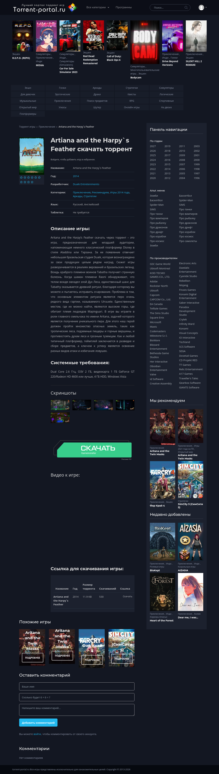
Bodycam (135, 77)
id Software (156, 379)
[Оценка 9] (28, 182)
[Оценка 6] (39, 177)
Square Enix (157, 317)
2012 (167, 178)
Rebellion (184, 280)
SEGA (182, 351)
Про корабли (158, 236)
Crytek (183, 319)
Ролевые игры (157, 566)
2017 (167, 155)
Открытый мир (185, 452)
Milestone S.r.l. (158, 335)
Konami (183, 328)
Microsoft (155, 322)
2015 (167, 164)
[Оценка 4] (32, 177)
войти (37, 734)
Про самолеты (188, 241)
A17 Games (186, 373)
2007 (182, 164)
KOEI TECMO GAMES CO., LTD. (160, 274)
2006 (182, 169)
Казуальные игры (186, 566)
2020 (153, 178)
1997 (197, 173)
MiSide (40, 65)
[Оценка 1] (21, 177)
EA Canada (156, 304)
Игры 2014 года (120, 192)
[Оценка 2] (24, 177)
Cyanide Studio (188, 276)
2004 (182, 178)
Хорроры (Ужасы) (158, 616)
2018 (167, 150)
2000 (197, 159)
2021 (153, 173)
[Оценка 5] (35, 177)
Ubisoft (154, 290)
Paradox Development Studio (187, 310)
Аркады (77, 196)
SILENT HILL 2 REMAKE (194, 63)
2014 (76, 176)
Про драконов (159, 227)
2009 (182, 155)
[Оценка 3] (28, 177)
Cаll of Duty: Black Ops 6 (114, 58)
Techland (184, 342)
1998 (197, 169)
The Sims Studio (159, 313)
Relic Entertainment (191, 369)
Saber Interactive (189, 302)
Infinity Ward (186, 324)
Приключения (44, 57)
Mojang (183, 285)
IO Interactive (187, 337)
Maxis (153, 326)
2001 (197, 155)
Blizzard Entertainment (158, 346)
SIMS (153, 209)
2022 (153, 169)
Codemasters (158, 331)
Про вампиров (159, 218)
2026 (153, 150)
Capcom (155, 295)
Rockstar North (159, 286)
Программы (124, 7)
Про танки (156, 213)
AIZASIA (183, 570)
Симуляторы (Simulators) (67, 63)
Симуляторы (43, 54)
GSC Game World (160, 264)
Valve (153, 374)
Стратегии (90, 196)
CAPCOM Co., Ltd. (160, 299)
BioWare (155, 340)
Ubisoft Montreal (160, 268)
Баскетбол (156, 200)
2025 (153, 155)
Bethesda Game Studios (159, 355)
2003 (197, 146)
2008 (182, 159)
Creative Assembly (161, 383)
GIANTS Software (189, 387)
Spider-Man (157, 204)
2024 (153, 159)
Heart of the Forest (161, 620)
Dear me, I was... (188, 617)
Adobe (154, 281)
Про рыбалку (158, 222)
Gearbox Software (190, 382)
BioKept (155, 570)
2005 (182, 173)
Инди (39, 61)
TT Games (185, 364)
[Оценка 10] (32, 182)
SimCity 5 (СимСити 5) (122, 644)
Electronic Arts (187, 263)
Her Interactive (159, 361)
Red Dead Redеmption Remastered (90, 59)
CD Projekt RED (188, 360)
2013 (167, 173)
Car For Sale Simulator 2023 (68, 70)
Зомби (154, 195)
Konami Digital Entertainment (187, 296)
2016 (167, 159)
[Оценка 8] (24, 182)
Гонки (174, 57)
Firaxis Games (187, 289)
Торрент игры (27, 126)
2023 (153, 164)
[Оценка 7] (21, 182)
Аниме (197, 613)
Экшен (16, 54)
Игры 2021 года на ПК (188, 447)
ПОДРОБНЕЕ (32, 657)
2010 (182, 150)
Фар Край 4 (157, 505)
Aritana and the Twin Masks (159, 453)
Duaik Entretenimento (86, 184)
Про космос (157, 241)
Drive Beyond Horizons (170, 63)
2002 (197, 150)
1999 (197, 164)
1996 (197, 178)
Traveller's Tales (188, 378)
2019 (167, 146)
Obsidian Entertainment (158, 368)
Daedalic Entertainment (187, 269)
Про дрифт (156, 232)
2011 (182, 146)
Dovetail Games (188, 355)
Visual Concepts (188, 333)
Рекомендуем (100, 192)
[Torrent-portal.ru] (45, 7)
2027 (153, 146)
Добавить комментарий (38, 722)
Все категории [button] (96, 7)
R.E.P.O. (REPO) (21, 58)
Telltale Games (159, 308)
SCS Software (187, 346)
